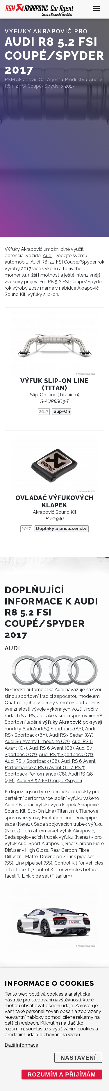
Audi (47, 255)
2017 (43, 411)
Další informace (21, 1045)
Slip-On (61, 411)
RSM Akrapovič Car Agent (32, 79)
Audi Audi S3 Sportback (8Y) (52, 728)
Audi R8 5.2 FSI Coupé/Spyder (49, 780)
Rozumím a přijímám (62, 1074)
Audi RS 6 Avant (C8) (51, 748)
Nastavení (78, 1057)
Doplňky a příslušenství (61, 528)
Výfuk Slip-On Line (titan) (54, 384)
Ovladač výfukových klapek (54, 501)
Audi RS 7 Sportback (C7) (66, 754)
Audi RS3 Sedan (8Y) (71, 735)
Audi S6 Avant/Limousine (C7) (37, 741)
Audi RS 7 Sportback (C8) (32, 761)
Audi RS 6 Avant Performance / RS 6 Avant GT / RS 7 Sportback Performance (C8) (50, 767)
